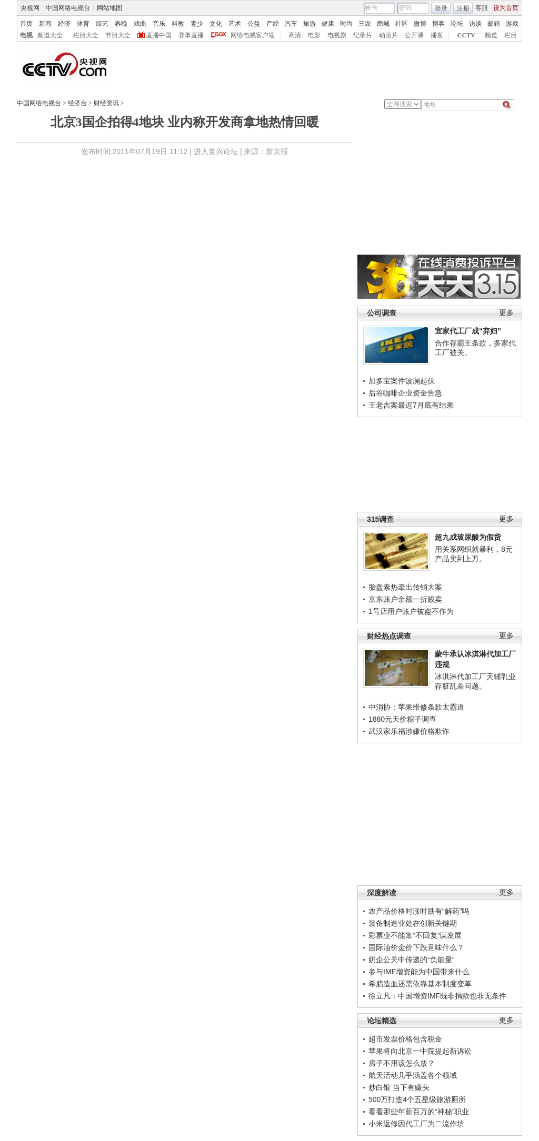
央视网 (30, 8)
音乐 (159, 23)
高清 (294, 35)
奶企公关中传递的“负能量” (411, 959)
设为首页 (505, 8)
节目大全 (118, 35)
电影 (314, 35)
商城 (383, 23)
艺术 (234, 23)
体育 (83, 23)
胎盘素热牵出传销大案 (405, 587)
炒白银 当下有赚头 (399, 1087)
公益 (253, 23)
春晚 (121, 23)
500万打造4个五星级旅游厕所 (417, 1099)
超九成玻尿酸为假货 (468, 537)
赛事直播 (191, 35)
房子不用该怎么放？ (401, 1063)
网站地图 (109, 8)
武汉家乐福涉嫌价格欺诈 (409, 731)
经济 (64, 23)
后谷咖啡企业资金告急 (405, 393)
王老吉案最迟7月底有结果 (411, 405)
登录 (441, 8)
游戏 (512, 23)
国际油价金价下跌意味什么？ (416, 947)
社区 (401, 23)
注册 (463, 8)
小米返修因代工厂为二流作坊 (416, 1123)
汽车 (291, 23)
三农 (364, 23)
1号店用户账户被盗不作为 (411, 611)
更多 (506, 313)
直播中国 (159, 35)
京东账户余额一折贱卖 (405, 599)
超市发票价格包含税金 (405, 1039)
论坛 (457, 23)
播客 (437, 35)
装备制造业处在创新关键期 (412, 923)
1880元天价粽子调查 (402, 719)
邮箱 (493, 23)
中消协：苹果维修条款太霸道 (416, 707)
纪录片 (362, 35)
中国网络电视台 (68, 8)
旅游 (309, 23)
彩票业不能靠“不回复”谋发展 (415, 935)
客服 (481, 8)
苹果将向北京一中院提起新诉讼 (420, 1051)
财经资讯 (106, 103)
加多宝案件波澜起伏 (401, 381)
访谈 (475, 23)
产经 (272, 23)
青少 (197, 23)
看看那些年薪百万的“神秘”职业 (418, 1111)
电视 (26, 35)
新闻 (45, 23)
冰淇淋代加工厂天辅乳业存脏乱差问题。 (475, 681)
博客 (438, 23)
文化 (215, 23)
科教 (178, 23)
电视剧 (336, 35)
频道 (491, 35)
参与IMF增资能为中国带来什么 (419, 971)
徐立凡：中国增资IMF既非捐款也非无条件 (437, 996)
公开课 (414, 35)
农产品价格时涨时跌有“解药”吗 (418, 911)
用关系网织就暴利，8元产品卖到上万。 (474, 554)
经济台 (77, 103)
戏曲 (140, 23)
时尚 (346, 23)
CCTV (466, 35)
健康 (328, 23)
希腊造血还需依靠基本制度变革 (420, 984)
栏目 (510, 35)
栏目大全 (85, 35)
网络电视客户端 (253, 35)
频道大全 (50, 35)
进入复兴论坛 (216, 151)
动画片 (388, 35)
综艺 (102, 23)
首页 (26, 23)
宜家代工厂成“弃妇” (468, 331)
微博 (420, 23)
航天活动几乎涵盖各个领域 (412, 1075)
